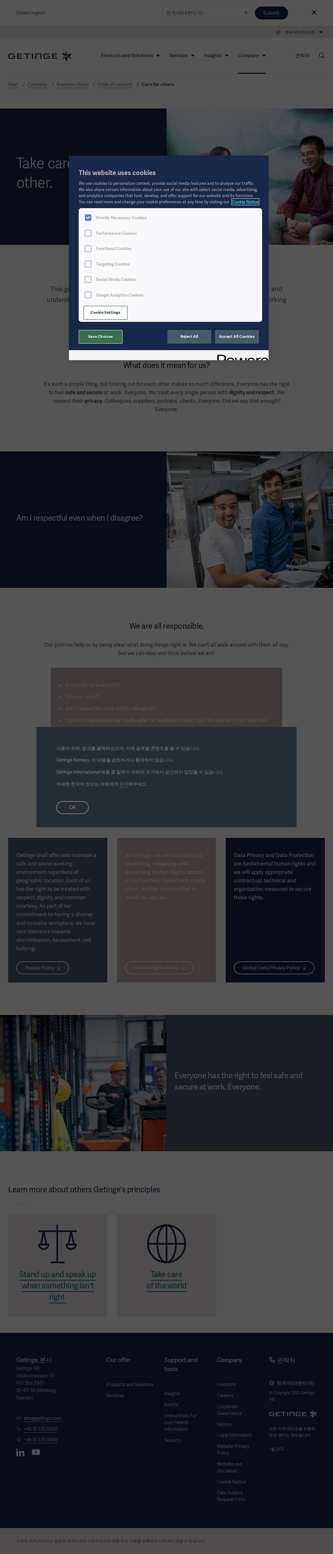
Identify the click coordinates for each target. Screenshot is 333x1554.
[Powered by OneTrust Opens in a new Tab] (240, 356)
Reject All (189, 336)
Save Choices (100, 336)
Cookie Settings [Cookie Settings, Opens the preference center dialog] (105, 312)
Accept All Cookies (237, 336)
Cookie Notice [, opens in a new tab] (245, 202)
